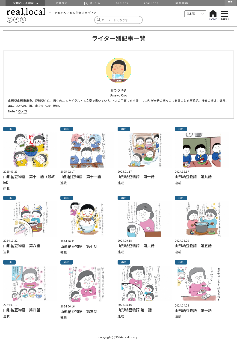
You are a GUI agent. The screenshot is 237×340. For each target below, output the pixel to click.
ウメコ (22, 111)
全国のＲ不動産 (25, 3)
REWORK (181, 3)
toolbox (122, 3)
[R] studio (92, 3)
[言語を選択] (195, 13)
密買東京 (62, 3)
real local (152, 3)
